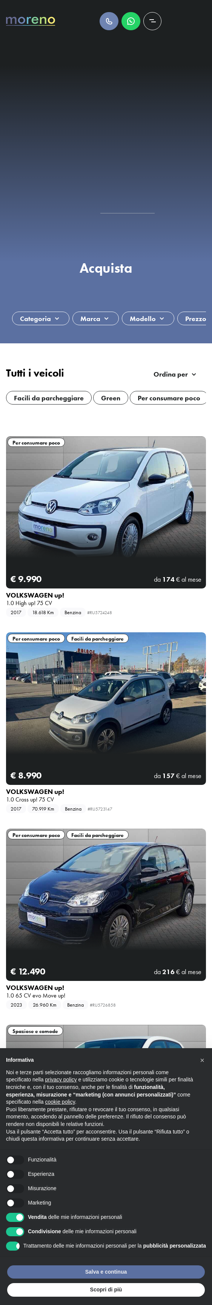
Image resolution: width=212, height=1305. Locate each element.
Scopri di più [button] (106, 1289)
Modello (143, 318)
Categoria (35, 318)
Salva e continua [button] (106, 1272)
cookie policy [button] (60, 1102)
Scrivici (130, 21)
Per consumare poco (36, 442)
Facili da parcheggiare (97, 638)
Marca (90, 318)
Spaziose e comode (35, 1031)
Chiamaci (109, 21)
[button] (202, 1060)
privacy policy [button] (61, 1079)
